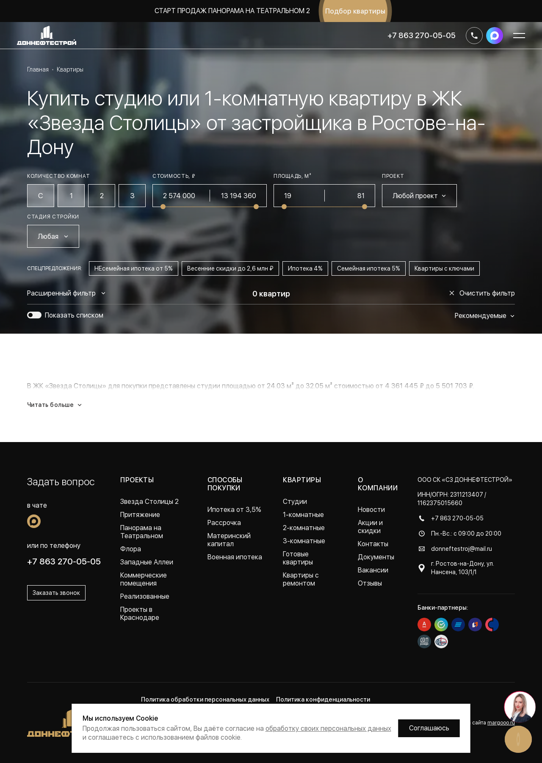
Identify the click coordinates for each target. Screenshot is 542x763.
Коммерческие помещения (143, 579)
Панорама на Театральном (141, 532)
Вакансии (373, 570)
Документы (376, 557)
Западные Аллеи (146, 562)
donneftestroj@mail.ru (461, 548)
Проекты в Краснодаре (139, 613)
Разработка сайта (479, 723)
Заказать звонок (56, 592)
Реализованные (144, 596)
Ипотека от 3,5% (234, 510)
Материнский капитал (229, 540)
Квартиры (302, 480)
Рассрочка (224, 523)
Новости (371, 510)
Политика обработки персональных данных (205, 699)
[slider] (163, 206)
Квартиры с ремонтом (301, 579)
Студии (295, 502)
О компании (378, 484)
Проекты (137, 480)
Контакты (373, 544)
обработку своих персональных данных (328, 728)
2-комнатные (304, 528)
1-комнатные (303, 515)
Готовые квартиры (298, 558)
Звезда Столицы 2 (149, 502)
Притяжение (140, 515)
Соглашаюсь (429, 728)
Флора (130, 549)
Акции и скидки (370, 527)
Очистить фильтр (482, 293)
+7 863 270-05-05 (421, 35)
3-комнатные (304, 541)
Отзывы (370, 583)
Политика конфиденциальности (323, 699)
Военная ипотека (234, 557)
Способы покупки (225, 484)
